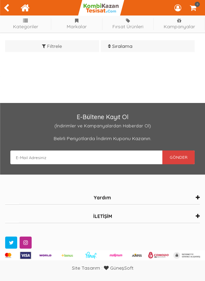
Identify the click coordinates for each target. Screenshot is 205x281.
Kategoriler (25, 24)
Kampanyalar (179, 24)
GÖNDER (178, 157)
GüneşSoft (118, 268)
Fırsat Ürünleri (128, 24)
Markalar (76, 24)
